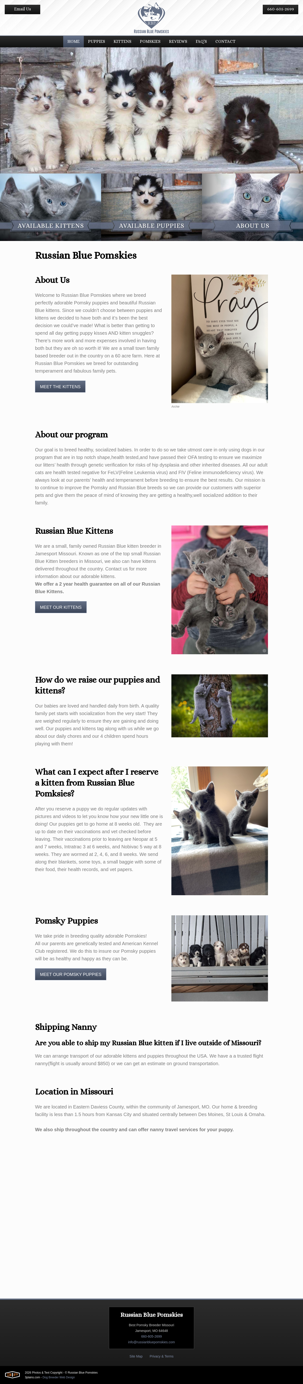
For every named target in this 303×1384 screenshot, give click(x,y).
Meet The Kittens (60, 386)
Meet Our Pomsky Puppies (70, 974)
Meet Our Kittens (61, 607)
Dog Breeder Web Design (59, 1377)
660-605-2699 (280, 9)
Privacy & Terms (162, 1356)
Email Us (22, 9)
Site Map (136, 1356)
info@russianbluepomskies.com (151, 1342)
